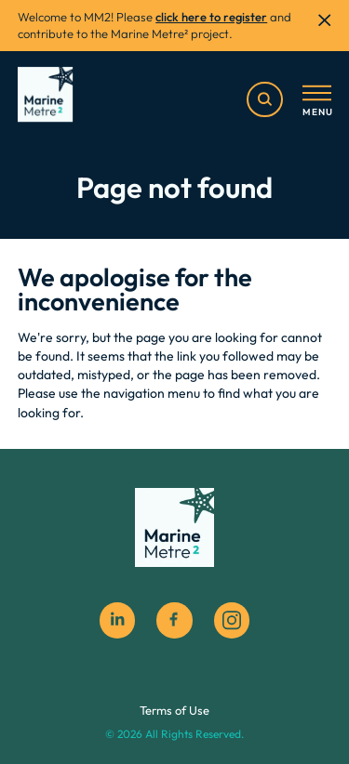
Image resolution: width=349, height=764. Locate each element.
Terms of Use (174, 710)
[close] (324, 20)
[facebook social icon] (174, 620)
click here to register (211, 16)
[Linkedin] (117, 620)
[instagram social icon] (231, 620)
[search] (264, 99)
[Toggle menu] (316, 101)
